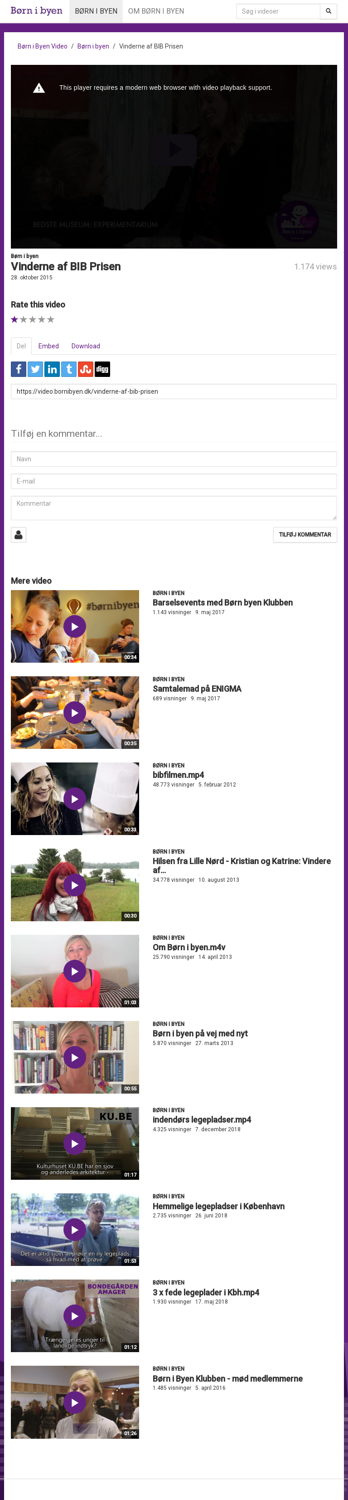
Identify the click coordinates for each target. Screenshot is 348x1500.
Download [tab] (86, 346)
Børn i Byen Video (43, 46)
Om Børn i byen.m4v (189, 947)
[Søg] (328, 11)
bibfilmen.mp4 (178, 775)
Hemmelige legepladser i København (219, 1206)
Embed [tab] (49, 346)
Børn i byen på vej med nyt (200, 1033)
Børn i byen (96, 11)
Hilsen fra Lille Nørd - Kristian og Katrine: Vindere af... (242, 865)
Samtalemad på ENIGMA (197, 689)
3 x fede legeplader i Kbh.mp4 (206, 1292)
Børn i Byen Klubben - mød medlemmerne (228, 1378)
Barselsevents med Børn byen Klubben (223, 602)
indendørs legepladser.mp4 (202, 1119)
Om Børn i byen (156, 11)
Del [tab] (21, 346)
